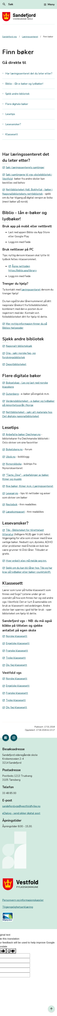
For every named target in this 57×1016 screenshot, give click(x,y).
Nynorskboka (11, 464)
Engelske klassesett (15, 643)
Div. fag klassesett (14, 665)
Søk (7, 4)
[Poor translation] (11, 950)
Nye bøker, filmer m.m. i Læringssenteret (27, 486)
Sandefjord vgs (9, 36)
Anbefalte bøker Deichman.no (21, 434)
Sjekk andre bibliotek (17, 94)
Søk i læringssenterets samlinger (23, 167)
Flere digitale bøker (16, 104)
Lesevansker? (13, 124)
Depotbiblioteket (14, 364)
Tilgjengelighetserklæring (17, 907)
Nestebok (9, 504)
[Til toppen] (51, 1008)
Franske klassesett (15, 650)
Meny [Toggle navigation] (49, 4)
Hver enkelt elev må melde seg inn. (24, 561)
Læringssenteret (30, 36)
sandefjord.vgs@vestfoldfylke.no (21, 806)
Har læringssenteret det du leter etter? (28, 73)
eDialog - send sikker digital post (21, 813)
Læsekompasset (13, 512)
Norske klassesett (14, 636)
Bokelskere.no (12, 449)
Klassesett (11, 134)
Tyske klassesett (14, 658)
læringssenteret (31, 289)
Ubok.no (9, 457)
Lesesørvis (10, 493)
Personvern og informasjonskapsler (23, 900)
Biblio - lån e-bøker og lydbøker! (24, 84)
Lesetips (10, 114)
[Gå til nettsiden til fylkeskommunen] (21, 884)
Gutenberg (10, 394)
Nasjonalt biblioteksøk (17, 346)
